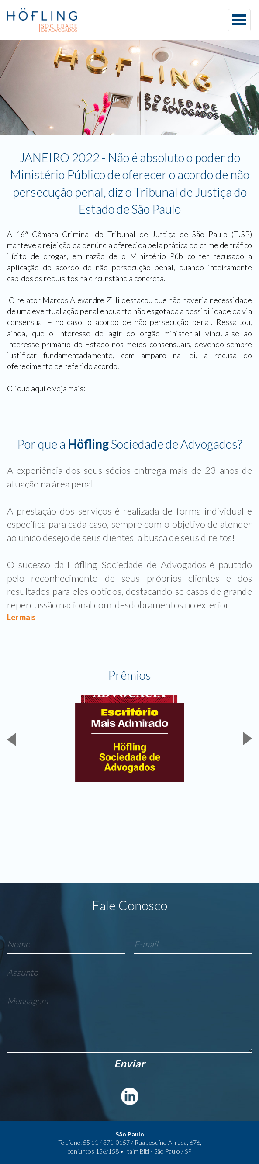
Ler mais (21, 617)
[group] (129, 738)
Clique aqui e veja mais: (46, 388)
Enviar (129, 1063)
